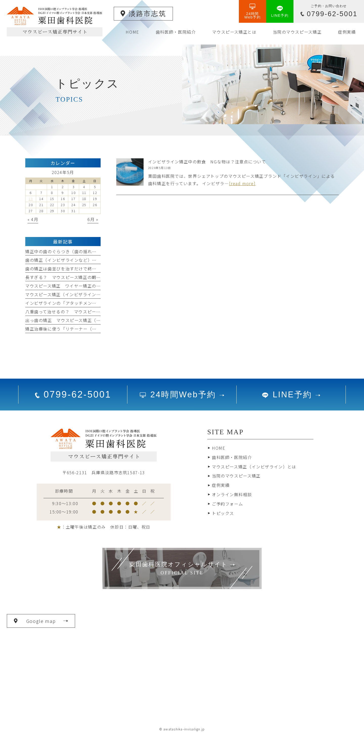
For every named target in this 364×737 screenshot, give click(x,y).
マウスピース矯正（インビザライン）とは (254, 467)
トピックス (223, 513)
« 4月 (33, 219)
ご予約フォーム (227, 504)
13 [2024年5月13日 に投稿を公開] (31, 198)
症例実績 (221, 485)
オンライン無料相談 (232, 494)
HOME (218, 448)
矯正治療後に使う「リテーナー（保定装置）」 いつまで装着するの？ (94, 329)
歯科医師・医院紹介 (232, 457)
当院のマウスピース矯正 (236, 476)
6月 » (92, 219)
